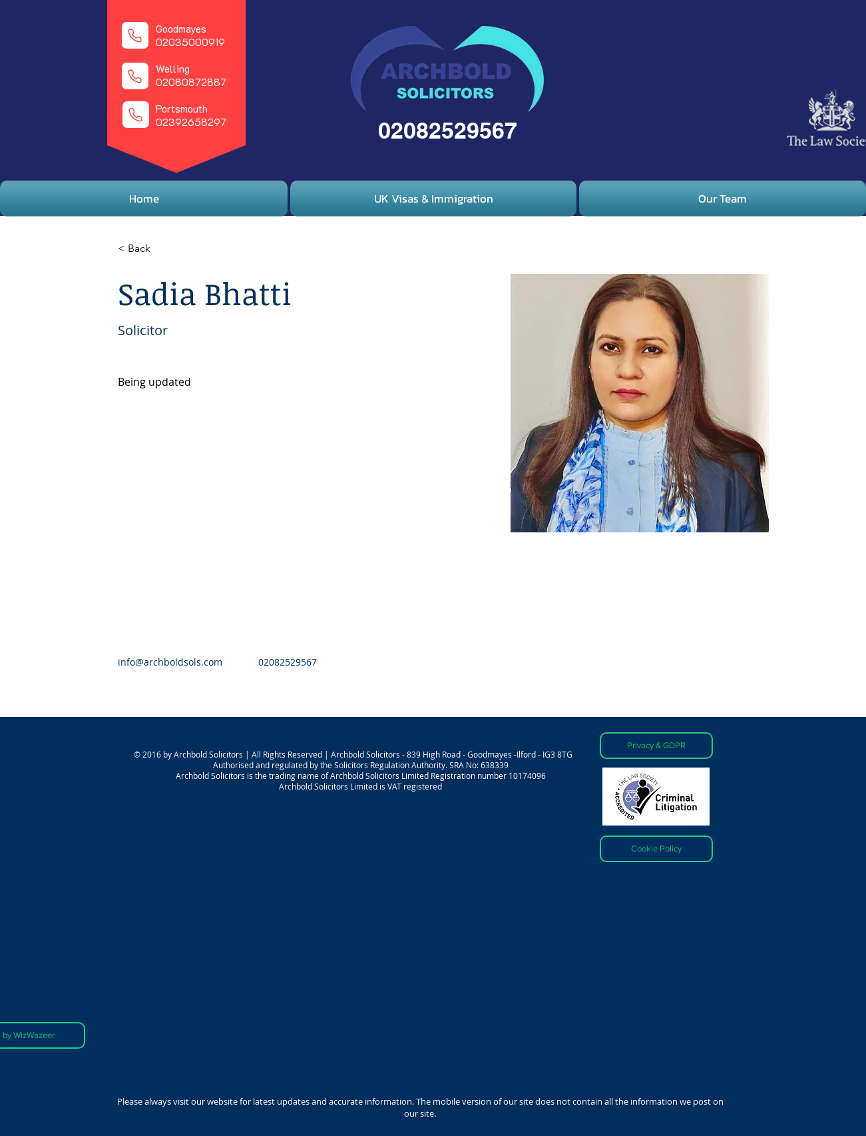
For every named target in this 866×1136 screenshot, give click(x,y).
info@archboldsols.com (170, 662)
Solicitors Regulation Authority (389, 765)
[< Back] (144, 249)
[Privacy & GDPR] (656, 745)
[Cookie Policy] (656, 849)
